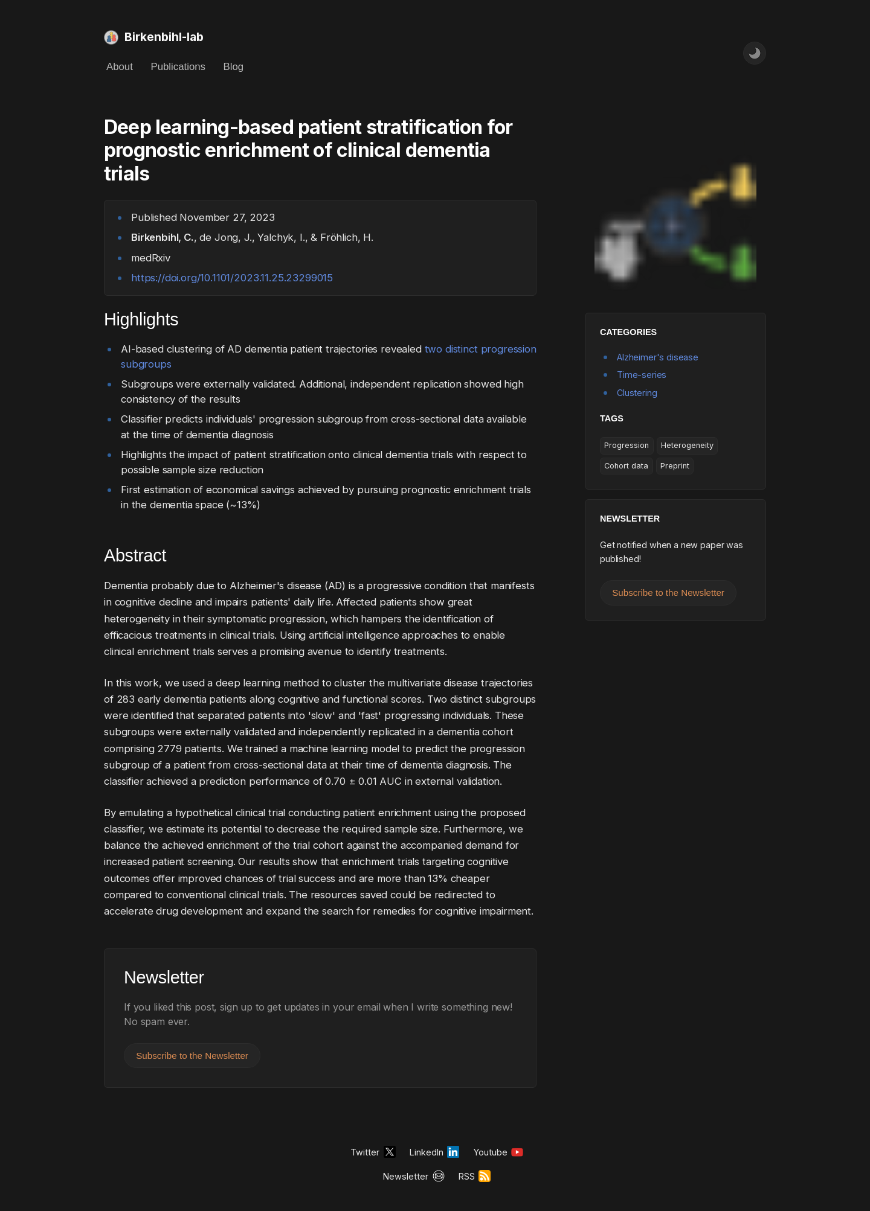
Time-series (641, 374)
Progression (626, 445)
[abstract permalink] (98, 556)
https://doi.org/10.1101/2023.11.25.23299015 (232, 278)
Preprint (674, 465)
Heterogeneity (687, 445)
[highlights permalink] (98, 320)
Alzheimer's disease (657, 357)
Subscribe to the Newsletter (192, 1055)
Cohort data (626, 465)
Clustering (637, 393)
